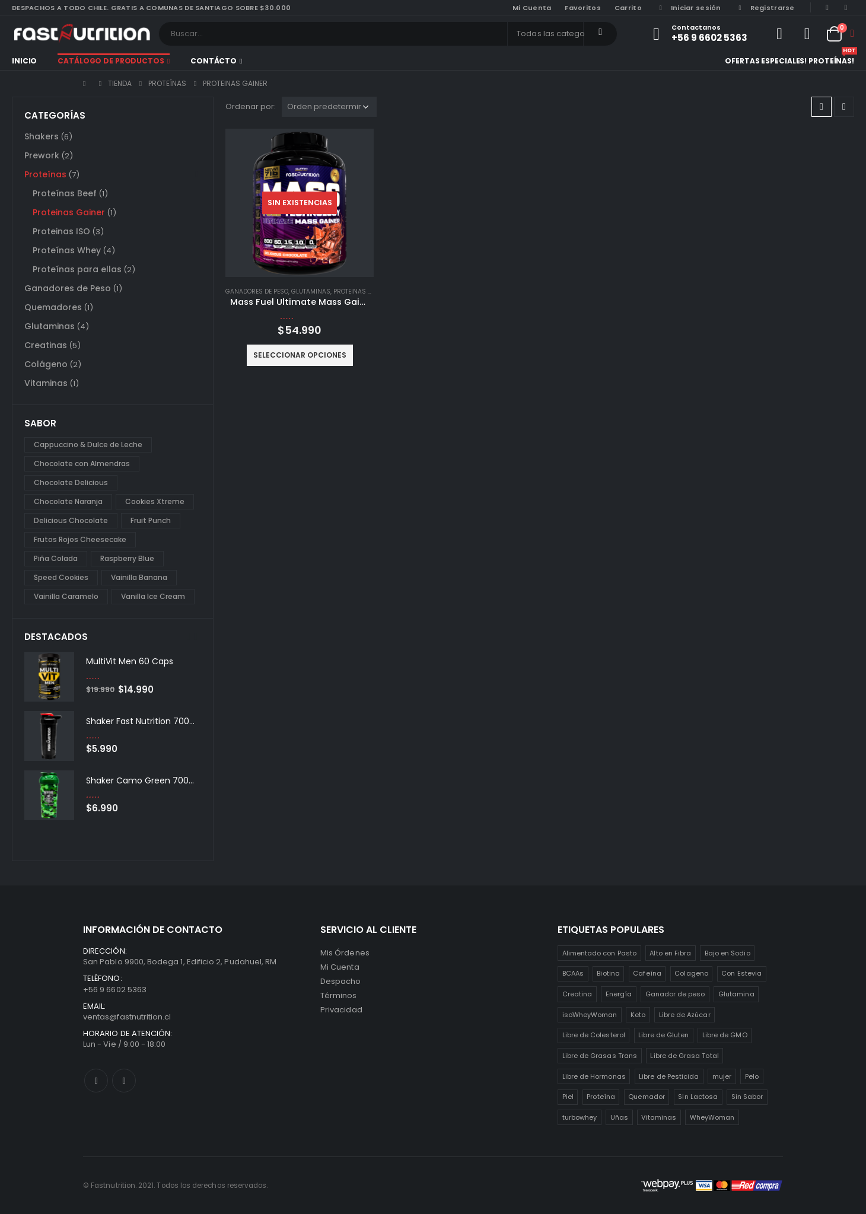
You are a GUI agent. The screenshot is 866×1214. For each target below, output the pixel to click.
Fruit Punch (150, 520)
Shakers (41, 136)
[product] (299, 203)
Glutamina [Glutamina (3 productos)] (736, 994)
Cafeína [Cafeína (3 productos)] (647, 973)
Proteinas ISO (61, 231)
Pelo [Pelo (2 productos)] (752, 1076)
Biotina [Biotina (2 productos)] (608, 973)
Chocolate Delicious (71, 482)
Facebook (96, 1080)
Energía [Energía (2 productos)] (619, 994)
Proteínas (45, 174)
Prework (41, 155)
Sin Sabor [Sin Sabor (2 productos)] (747, 1096)
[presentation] (188, 636)
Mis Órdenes (345, 952)
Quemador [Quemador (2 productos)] (646, 1096)
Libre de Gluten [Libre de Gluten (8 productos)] (663, 1035)
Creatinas (45, 345)
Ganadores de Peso (256, 291)
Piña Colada (56, 558)
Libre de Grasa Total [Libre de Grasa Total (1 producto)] (684, 1055)
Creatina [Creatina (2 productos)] (577, 994)
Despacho (340, 981)
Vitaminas (46, 383)
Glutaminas (310, 291)
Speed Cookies (61, 577)
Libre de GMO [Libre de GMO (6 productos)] (724, 1035)
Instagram (124, 1080)
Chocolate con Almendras (82, 463)
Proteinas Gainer (361, 291)
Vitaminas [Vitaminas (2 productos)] (658, 1117)
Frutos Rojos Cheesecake (80, 539)
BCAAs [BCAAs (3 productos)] (573, 973)
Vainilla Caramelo (66, 596)
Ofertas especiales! (766, 61)
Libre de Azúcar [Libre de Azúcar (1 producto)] (685, 1014)
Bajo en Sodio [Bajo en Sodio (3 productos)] (727, 953)
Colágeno (46, 364)
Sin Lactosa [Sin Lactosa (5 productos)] (698, 1096)
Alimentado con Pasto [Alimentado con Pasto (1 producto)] (599, 953)
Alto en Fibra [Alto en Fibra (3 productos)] (670, 953)
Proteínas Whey (67, 250)
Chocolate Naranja (68, 501)
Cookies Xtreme (154, 501)
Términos (338, 995)
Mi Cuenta (339, 967)
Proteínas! (831, 59)
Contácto (213, 61)
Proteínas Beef (65, 193)
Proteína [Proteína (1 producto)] (601, 1096)
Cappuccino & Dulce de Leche (88, 444)
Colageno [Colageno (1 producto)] (691, 973)
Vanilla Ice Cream (153, 596)
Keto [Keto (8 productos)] (638, 1014)
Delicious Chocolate (71, 520)
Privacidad (341, 1009)
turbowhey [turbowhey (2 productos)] (579, 1117)
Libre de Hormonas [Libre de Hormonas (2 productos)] (594, 1076)
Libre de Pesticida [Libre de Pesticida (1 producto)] (669, 1076)
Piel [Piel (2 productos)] (568, 1096)
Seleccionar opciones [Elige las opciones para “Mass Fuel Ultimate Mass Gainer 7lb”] (299, 355)
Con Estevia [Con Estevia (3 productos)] (741, 973)
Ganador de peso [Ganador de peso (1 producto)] (675, 994)
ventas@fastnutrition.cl (127, 1016)
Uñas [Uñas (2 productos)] (619, 1117)
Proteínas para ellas (77, 269)
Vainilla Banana (139, 577)
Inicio (24, 61)
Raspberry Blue (127, 558)
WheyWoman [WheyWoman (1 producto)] (712, 1117)
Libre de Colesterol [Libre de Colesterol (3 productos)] (593, 1035)
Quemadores (53, 307)
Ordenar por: (250, 106)
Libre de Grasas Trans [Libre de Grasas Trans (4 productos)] (599, 1055)
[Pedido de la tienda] (329, 107)
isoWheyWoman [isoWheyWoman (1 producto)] (589, 1014)
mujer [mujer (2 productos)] (721, 1076)
